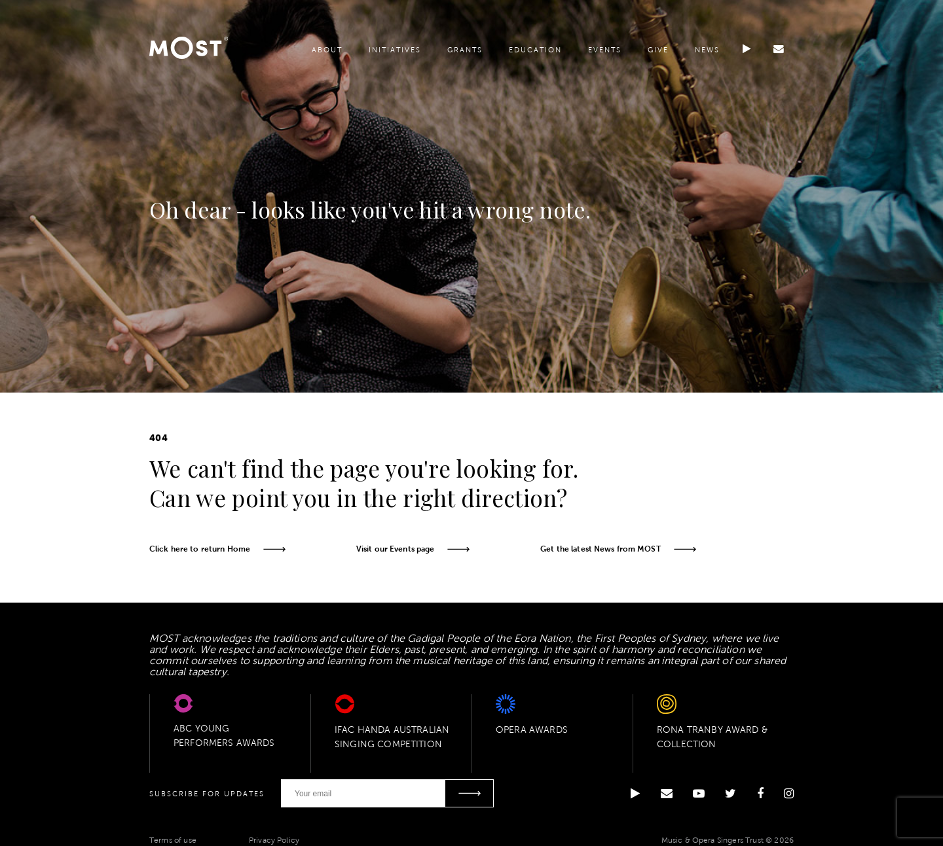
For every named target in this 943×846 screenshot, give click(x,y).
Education (534, 54)
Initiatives (394, 54)
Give (657, 54)
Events (604, 54)
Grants (464, 54)
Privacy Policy (274, 838)
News (706, 54)
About (326, 54)
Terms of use (172, 838)
